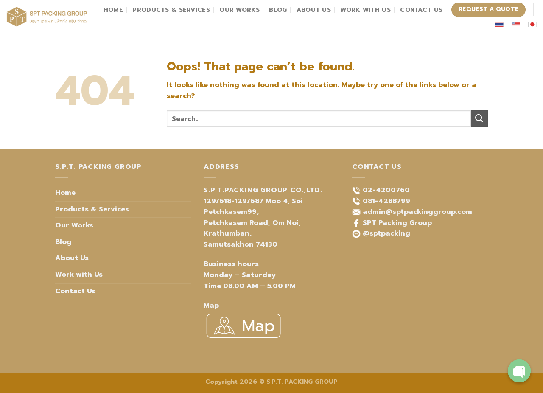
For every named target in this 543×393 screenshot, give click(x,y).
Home (113, 9)
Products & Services (171, 9)
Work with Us (365, 9)
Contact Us (421, 9)
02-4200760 (386, 190)
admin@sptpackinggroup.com (417, 212)
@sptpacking (386, 233)
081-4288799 (386, 201)
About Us (314, 9)
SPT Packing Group (397, 223)
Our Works (239, 9)
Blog (278, 9)
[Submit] (479, 118)
